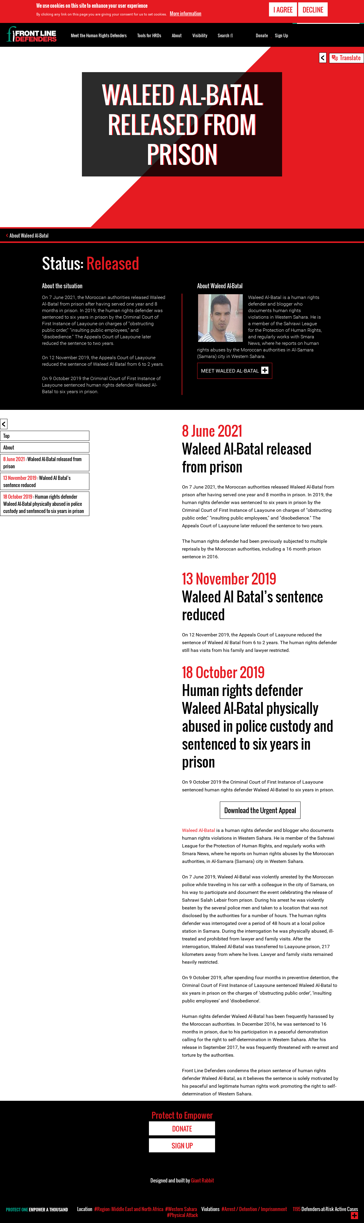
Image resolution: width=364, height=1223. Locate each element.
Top (6, 435)
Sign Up (281, 35)
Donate (262, 35)
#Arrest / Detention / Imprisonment (254, 1209)
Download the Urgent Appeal (260, 810)
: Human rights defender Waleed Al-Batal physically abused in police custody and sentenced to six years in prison (43, 503)
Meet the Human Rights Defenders (99, 35)
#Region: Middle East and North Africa (128, 1209)
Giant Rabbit (202, 1180)
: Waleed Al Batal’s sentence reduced (37, 481)
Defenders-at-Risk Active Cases (325, 1209)
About (8, 447)
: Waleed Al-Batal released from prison (42, 462)
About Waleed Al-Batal (29, 235)
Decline (313, 8)
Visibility (199, 35)
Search (225, 34)
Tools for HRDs (149, 35)
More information (185, 12)
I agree (283, 8)
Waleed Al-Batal (198, 830)
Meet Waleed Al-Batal (230, 371)
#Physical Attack (182, 1215)
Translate (350, 57)
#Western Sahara (181, 1209)
